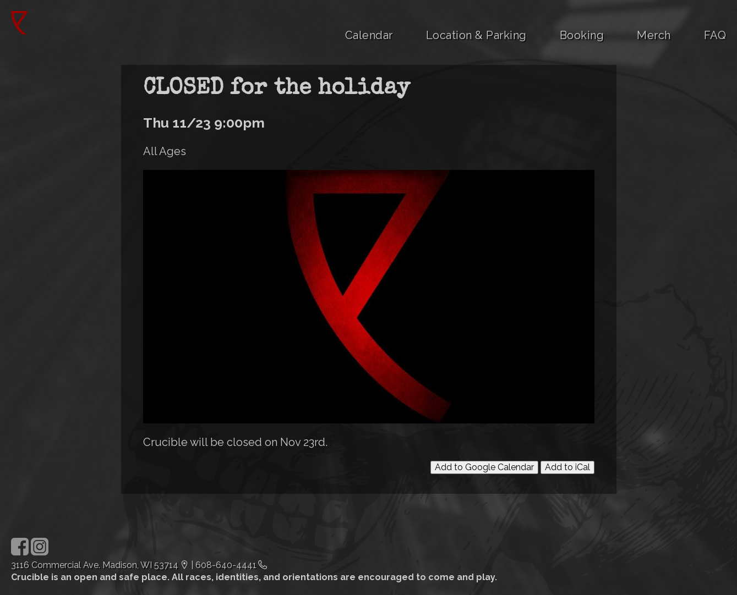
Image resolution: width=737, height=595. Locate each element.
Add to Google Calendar (484, 467)
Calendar (369, 35)
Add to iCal (567, 467)
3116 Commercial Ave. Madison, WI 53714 (94, 565)
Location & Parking (476, 35)
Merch (654, 35)
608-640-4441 (225, 565)
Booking (582, 35)
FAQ (715, 35)
